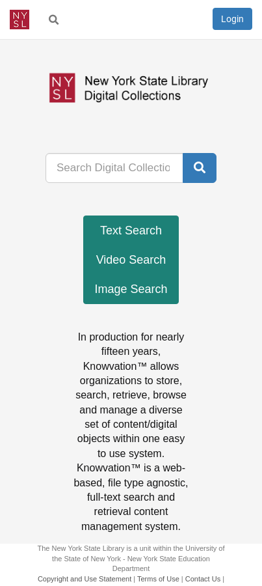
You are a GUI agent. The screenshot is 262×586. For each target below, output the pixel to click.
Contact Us (202, 579)
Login (232, 19)
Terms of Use (158, 579)
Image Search (130, 289)
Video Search (131, 259)
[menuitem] (54, 19)
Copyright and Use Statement (84, 579)
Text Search (131, 230)
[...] (114, 168)
